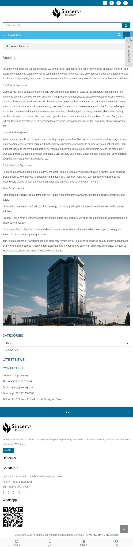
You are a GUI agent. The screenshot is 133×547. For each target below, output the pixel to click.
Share (16, 542)
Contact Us (12, 349)
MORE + (8, 450)
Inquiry (83, 542)
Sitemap (113, 534)
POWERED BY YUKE (97, 534)
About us (23, 46)
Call (50, 542)
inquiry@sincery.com (22, 387)
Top (116, 542)
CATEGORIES (12, 34)
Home (13, 46)
